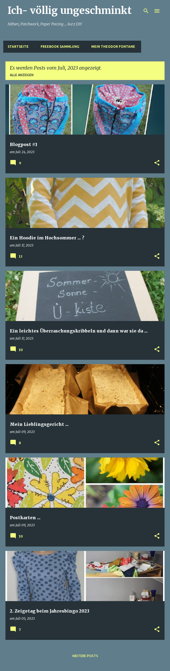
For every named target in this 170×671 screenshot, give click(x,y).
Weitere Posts (85, 656)
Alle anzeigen (22, 75)
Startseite (18, 46)
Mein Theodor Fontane (113, 46)
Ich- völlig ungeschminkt (70, 10)
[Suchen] (146, 10)
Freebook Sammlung (60, 46)
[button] (157, 163)
